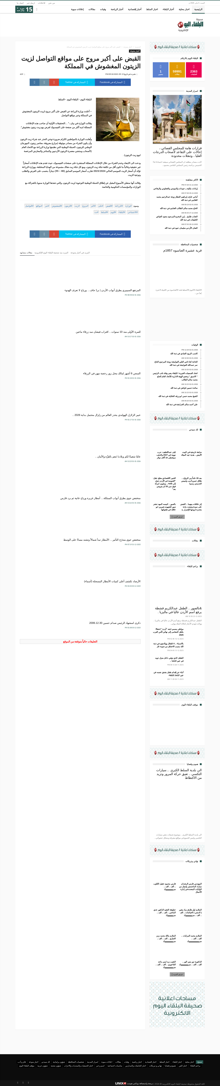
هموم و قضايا (170, 1065)
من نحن (51, 3)
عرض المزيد (177, 516)
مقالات (118, 1062)
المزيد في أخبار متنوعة (80, 253)
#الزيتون (68, 206)
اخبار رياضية (137, 1062)
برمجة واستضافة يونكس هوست (134, 1083)
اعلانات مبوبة (106, 1062)
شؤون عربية (42, 1065)
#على (100, 206)
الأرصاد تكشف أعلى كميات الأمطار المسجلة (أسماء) (80, 388)
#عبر (47, 206)
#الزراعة (119, 206)
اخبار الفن (183, 1065)
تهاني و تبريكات (155, 1065)
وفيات (126, 1062)
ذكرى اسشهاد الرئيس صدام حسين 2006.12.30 (39, 388)
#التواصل (29, 206)
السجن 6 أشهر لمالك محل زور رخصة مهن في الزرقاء (41, 292)
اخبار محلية (189, 1062)
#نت (96, 212)
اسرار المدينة (92, 1062)
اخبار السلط (164, 1062)
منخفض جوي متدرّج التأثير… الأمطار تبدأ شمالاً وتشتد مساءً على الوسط (122, 390)
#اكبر (93, 206)
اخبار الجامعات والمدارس (135, 1065)
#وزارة (128, 206)
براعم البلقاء (195, 1065)
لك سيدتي (45, 1062)
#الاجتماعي (133, 212)
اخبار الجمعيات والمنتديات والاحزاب (78, 1065)
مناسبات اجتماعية (115, 1065)
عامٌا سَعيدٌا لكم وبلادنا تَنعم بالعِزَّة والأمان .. (81, 340)
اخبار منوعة (33, 1062)
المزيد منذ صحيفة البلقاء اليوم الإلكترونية (51, 253)
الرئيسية (138, 47)
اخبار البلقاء (177, 1062)
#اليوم (113, 212)
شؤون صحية (56, 1065)
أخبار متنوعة (127, 47)
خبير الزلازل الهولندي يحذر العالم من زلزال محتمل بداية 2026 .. (123, 340)
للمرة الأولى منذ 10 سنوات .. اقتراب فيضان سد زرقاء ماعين (83, 292)
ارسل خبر (31, 3)
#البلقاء (122, 212)
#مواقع (39, 206)
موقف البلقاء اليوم (26, 1065)
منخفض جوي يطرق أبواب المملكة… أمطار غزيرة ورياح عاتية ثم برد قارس (39, 342)
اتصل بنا (20, 3)
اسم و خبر (100, 1065)
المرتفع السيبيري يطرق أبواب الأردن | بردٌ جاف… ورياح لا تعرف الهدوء (123, 293)
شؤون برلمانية (59, 1062)
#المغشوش (57, 206)
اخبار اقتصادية (150, 1062)
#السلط (104, 212)
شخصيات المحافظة (76, 1062)
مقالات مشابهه (26, 253)
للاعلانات (41, 3)
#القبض (109, 206)
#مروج (85, 206)
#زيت (77, 206)
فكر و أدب (22, 1062)
